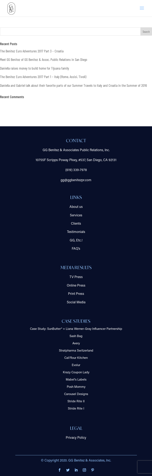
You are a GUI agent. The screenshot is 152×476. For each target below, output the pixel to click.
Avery (76, 343)
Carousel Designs (76, 394)
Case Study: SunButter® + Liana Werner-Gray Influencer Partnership (76, 329)
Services (76, 215)
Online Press (76, 285)
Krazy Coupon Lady (76, 372)
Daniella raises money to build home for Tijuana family (34, 68)
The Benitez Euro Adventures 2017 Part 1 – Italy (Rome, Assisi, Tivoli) (43, 76)
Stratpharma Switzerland (76, 350)
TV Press (76, 277)
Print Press (76, 294)
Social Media (76, 302)
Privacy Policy (76, 438)
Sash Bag (76, 336)
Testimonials (76, 232)
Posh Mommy (76, 387)
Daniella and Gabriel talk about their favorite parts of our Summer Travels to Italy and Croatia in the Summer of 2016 (73, 85)
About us (76, 207)
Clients (76, 223)
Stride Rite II (76, 401)
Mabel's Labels (76, 379)
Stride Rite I (76, 408)
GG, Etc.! (76, 240)
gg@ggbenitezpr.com (76, 180)
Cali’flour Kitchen (76, 358)
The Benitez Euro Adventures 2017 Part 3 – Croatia (31, 51)
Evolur (76, 365)
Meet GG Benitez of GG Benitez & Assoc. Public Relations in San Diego (43, 59)
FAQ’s (76, 249)
